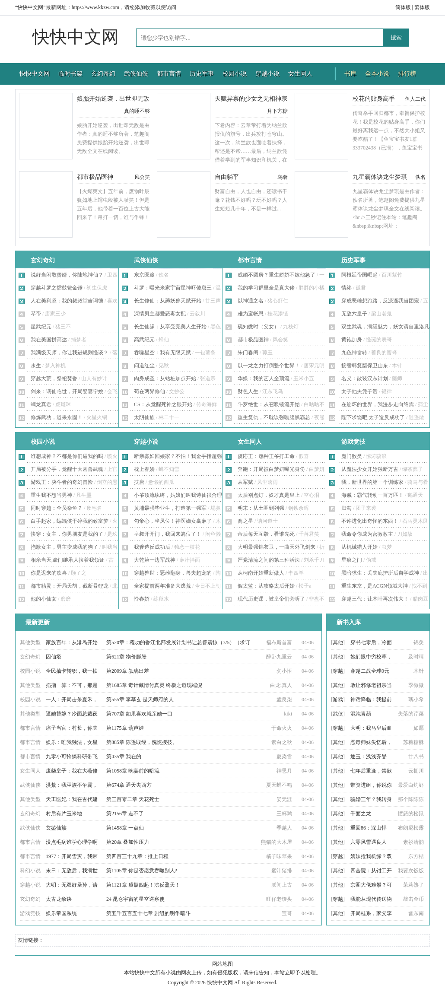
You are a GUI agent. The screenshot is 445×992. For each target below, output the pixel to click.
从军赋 (245, 482)
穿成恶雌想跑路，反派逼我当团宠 (380, 301)
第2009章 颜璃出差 (127, 671)
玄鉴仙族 (56, 828)
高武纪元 (144, 340)
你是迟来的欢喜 (49, 573)
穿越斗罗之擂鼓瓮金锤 (57, 288)
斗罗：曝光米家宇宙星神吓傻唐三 (173, 288)
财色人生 (248, 391)
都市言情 (169, 73)
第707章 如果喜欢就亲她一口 (139, 714)
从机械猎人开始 (359, 547)
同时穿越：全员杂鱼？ (57, 508)
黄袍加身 (351, 340)
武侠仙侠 (136, 73)
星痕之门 (351, 560)
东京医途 (144, 275)
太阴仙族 (144, 417)
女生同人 (300, 73)
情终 (346, 288)
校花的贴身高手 (374, 98)
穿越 (338, 671)
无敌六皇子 (354, 314)
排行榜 (407, 73)
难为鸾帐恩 (251, 314)
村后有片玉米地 (64, 814)
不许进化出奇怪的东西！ (369, 521)
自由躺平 (227, 177)
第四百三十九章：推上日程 (137, 856)
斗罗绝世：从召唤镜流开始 (269, 404)
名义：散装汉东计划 (364, 378)
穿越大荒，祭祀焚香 (54, 378)
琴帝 (36, 314)
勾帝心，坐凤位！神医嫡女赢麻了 (173, 521)
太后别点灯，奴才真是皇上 (269, 495)
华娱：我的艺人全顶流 (263, 378)
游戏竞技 (353, 442)
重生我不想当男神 (51, 495)
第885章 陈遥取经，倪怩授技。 (142, 742)
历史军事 (202, 73)
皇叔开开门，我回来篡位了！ (167, 534)
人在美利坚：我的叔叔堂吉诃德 (67, 301)
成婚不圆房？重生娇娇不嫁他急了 (276, 275)
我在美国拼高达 (49, 340)
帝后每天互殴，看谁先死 (266, 534)
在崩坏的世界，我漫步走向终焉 (377, 404)
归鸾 (346, 508)
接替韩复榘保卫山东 (364, 365)
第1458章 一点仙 (125, 828)
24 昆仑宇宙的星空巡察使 (135, 899)
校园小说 (234, 73)
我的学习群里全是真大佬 (266, 288)
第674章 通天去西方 (129, 785)
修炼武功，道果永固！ (57, 417)
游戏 (338, 699)
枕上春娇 (144, 469)
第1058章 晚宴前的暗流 (132, 771)
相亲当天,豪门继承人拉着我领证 (68, 560)
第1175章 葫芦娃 (125, 728)
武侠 (338, 714)
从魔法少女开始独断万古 (369, 469)
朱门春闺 (248, 353)
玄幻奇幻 (103, 73)
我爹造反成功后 (152, 547)
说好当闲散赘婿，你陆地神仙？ (67, 275)
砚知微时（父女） (258, 327)
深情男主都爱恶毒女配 (160, 314)
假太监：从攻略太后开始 (266, 586)
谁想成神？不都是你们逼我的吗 (67, 456)
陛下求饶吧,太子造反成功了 (373, 417)
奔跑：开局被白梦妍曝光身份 (271, 469)
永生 (36, 365)
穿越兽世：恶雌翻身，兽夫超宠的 (173, 573)
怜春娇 (141, 599)
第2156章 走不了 (125, 814)
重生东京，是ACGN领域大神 (374, 586)
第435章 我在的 (123, 757)
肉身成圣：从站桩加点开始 (165, 378)
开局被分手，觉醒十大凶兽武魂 (67, 469)
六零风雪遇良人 (368, 842)
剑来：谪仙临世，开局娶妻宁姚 (67, 391)
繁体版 (422, 7)
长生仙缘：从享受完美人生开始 (170, 327)
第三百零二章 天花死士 (132, 799)
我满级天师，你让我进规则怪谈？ (69, 353)
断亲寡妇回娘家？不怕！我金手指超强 (178, 456)
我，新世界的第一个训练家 (372, 482)
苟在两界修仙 (149, 391)
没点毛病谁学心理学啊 (72, 842)
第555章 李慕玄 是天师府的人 (140, 699)
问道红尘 (144, 365)
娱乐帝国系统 (61, 913)
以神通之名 (251, 301)
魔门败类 (351, 456)
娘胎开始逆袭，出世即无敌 (113, 98)
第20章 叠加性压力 (127, 842)
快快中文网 (75, 37)
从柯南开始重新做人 (261, 573)
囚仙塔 (53, 657)
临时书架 (70, 73)
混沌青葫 (360, 714)
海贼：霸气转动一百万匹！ (372, 495)
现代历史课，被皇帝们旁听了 (271, 599)
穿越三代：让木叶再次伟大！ (375, 599)
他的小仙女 (44, 599)
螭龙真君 (41, 404)
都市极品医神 (95, 177)
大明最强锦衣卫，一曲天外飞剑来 (276, 547)
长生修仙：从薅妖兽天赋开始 (167, 301)
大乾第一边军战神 (154, 560)
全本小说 (377, 73)
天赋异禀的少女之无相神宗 (251, 98)
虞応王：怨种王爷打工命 (266, 456)
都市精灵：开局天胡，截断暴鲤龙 (69, 586)
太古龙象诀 (59, 899)
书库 (350, 73)
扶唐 (139, 482)
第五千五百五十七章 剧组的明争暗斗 (148, 913)
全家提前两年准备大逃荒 (162, 586)
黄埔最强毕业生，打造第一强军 (170, 508)
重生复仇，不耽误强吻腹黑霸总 (274, 417)
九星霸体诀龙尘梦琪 (380, 177)
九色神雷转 (354, 353)
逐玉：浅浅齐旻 (368, 757)
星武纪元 (41, 327)
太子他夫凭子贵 (359, 391)
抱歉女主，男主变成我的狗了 (64, 547)
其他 (338, 642)
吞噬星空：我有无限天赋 (162, 353)
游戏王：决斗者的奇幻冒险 (62, 482)
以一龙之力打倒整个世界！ (269, 365)
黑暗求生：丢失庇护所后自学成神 (380, 573)
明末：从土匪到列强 (261, 508)
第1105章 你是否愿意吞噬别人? (141, 871)
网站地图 (222, 964)
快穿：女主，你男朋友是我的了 (67, 534)
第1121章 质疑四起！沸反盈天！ (143, 885)
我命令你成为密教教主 (367, 534)
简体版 (403, 7)
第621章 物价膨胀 (126, 657)
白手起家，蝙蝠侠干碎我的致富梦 (69, 521)
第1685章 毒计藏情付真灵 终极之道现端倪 (154, 685)
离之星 (245, 521)
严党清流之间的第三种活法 (269, 560)
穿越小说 (267, 73)
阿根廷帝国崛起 (359, 275)
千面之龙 (360, 814)
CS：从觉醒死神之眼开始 (163, 404)
